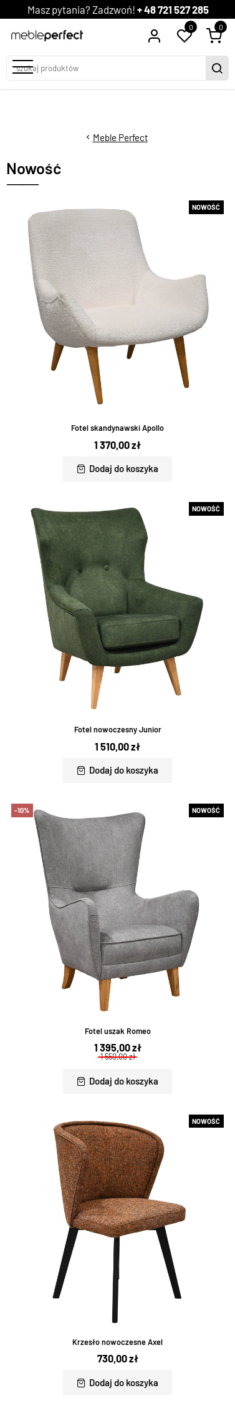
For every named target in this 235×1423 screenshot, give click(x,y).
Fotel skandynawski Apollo (117, 428)
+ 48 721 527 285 (173, 9)
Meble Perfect (120, 137)
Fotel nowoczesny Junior (117, 729)
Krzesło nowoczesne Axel (117, 1342)
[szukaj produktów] (107, 68)
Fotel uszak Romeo (118, 1031)
